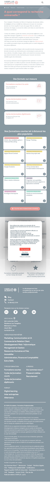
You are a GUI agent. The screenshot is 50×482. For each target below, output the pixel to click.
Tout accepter (25, 249)
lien (20, 244)
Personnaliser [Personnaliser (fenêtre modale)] (25, 254)
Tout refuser (25, 252)
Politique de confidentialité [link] (25, 256)
